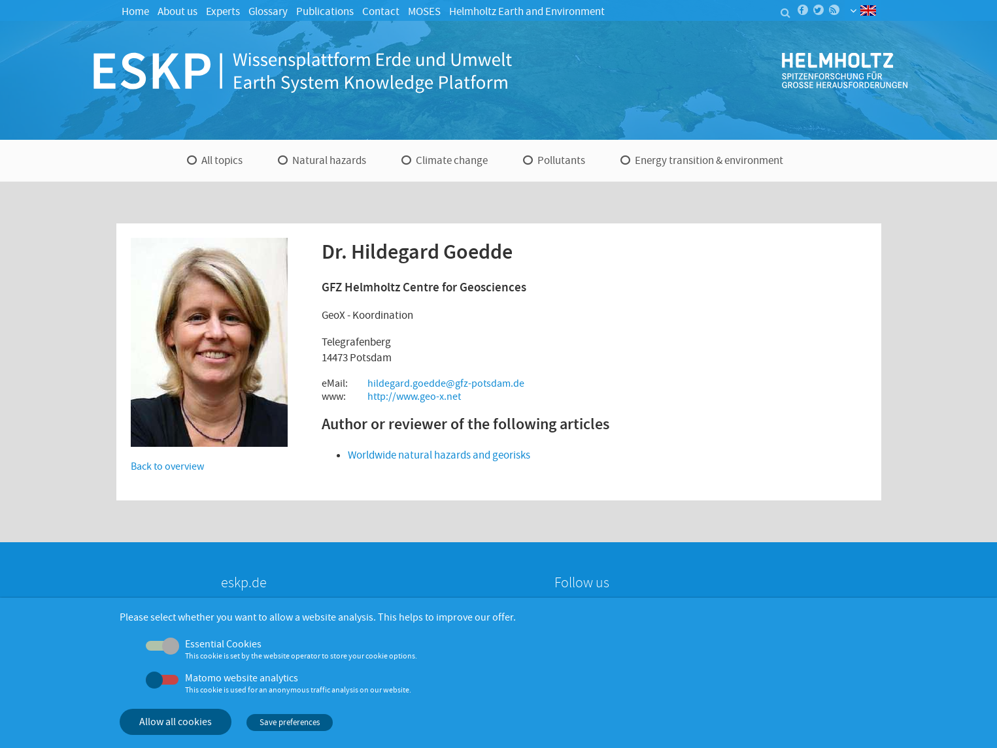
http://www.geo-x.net (414, 396)
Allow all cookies (175, 721)
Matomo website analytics (241, 678)
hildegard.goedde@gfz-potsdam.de (445, 383)
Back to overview (167, 466)
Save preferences (290, 722)
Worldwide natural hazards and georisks (439, 455)
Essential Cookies (223, 644)
